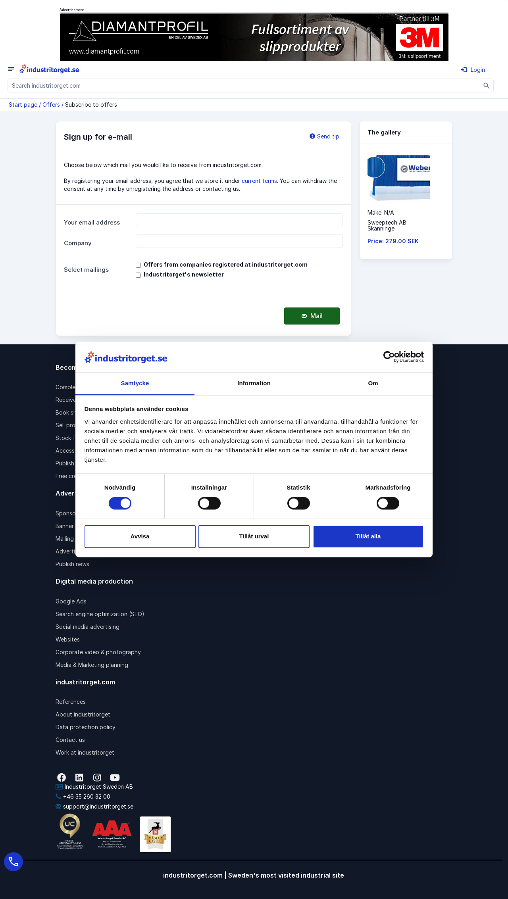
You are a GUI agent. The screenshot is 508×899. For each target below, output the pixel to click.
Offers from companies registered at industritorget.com (226, 264)
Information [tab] (254, 383)
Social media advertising (87, 626)
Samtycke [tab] (135, 383)
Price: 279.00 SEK (393, 241)
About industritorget (83, 714)
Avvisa (140, 536)
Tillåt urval (254, 536)
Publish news (72, 564)
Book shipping (74, 412)
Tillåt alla (368, 536)
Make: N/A (381, 212)
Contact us (70, 739)
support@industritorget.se (94, 806)
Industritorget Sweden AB (94, 786)
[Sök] (486, 85)
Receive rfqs (72, 399)
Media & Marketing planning (92, 664)
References (71, 701)
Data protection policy (85, 727)
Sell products (73, 425)
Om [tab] (373, 383)
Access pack (72, 450)
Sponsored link (75, 513)
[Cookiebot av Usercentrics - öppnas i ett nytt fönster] (389, 357)
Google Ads (71, 601)
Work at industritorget (85, 752)
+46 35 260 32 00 (83, 796)
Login (473, 69)
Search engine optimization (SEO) (100, 614)
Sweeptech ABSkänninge (387, 225)
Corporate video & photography (98, 652)
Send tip (324, 136)
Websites (68, 639)
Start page (23, 104)
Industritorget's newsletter (184, 274)
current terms (259, 180)
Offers (51, 104)
